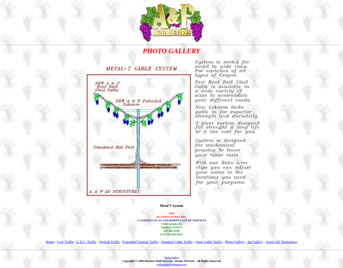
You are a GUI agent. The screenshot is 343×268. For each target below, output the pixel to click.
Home (50, 242)
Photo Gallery (235, 242)
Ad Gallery (255, 242)
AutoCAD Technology (281, 242)
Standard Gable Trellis (176, 242)
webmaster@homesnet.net (171, 264)
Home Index (171, 257)
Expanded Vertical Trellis (140, 242)
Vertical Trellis (109, 242)
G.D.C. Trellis (86, 242)
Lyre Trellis (65, 242)
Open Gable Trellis (209, 242)
